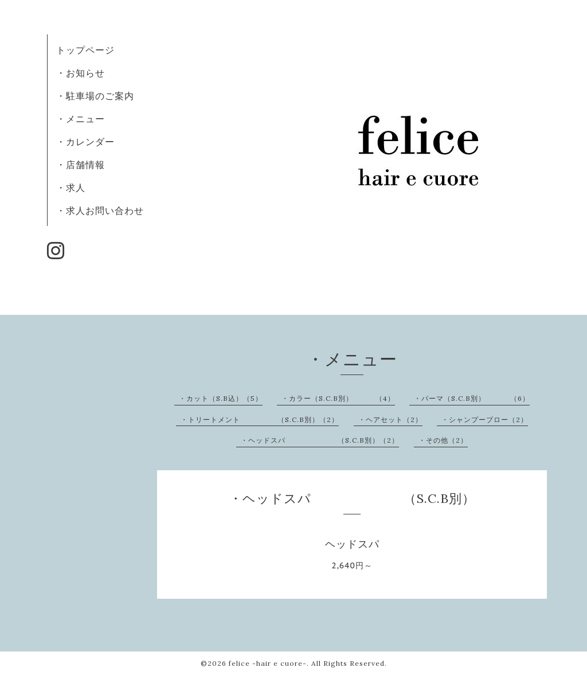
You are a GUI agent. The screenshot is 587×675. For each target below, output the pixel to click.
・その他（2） (443, 440)
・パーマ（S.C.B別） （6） (472, 398)
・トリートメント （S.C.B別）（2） (260, 419)
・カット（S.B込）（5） (221, 398)
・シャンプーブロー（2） (484, 419)
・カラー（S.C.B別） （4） (338, 398)
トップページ (85, 50)
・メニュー (80, 118)
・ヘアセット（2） (390, 419)
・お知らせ (80, 73)
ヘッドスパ (352, 544)
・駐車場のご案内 (95, 96)
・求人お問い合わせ (100, 210)
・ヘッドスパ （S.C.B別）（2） (320, 440)
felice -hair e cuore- (268, 663)
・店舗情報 (80, 164)
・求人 (70, 187)
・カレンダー (85, 141)
